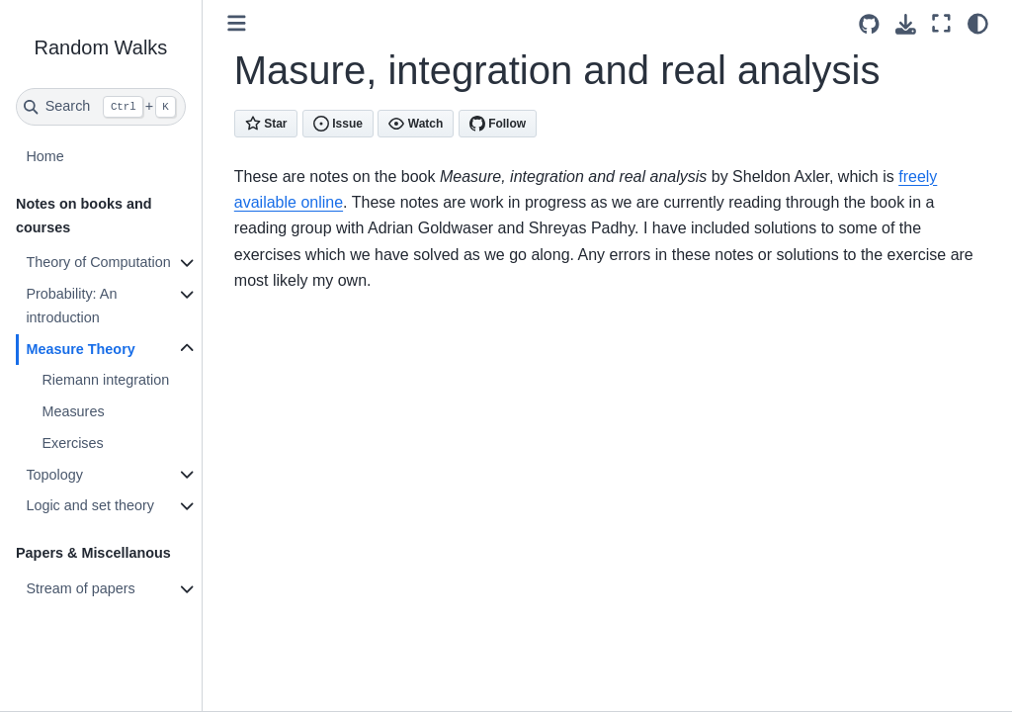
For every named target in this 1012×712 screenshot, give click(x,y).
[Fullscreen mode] (941, 23)
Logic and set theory (90, 505)
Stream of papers (80, 588)
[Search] (101, 107)
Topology (54, 475)
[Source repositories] (869, 24)
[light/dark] (978, 23)
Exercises (72, 443)
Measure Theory (80, 349)
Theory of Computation (98, 262)
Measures (73, 411)
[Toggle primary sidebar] (236, 23)
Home (44, 156)
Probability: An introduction (71, 305)
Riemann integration (105, 380)
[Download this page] (905, 24)
